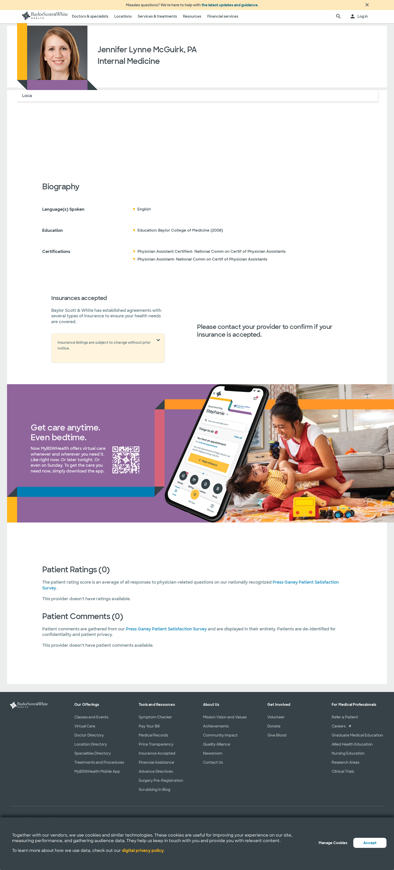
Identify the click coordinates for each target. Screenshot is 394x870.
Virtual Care (84, 729)
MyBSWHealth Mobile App (97, 774)
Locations (123, 19)
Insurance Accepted (157, 756)
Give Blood (276, 738)
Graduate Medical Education (357, 738)
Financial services (222, 19)
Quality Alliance (216, 747)
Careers (339, 729)
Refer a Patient (345, 720)
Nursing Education (348, 756)
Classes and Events (91, 720)
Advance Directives (156, 774)
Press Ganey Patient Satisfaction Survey (167, 632)
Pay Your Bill (149, 729)
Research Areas (345, 765)
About (54, 98)
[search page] (338, 19)
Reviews (100, 98)
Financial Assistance (156, 765)
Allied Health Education (352, 747)
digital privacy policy (143, 850)
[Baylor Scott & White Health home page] (45, 19)
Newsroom (212, 756)
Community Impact (220, 738)
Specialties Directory (92, 756)
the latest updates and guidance (230, 6)
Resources (192, 19)
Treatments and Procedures (99, 765)
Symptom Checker (155, 720)
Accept (369, 843)
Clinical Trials (343, 774)
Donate (273, 729)
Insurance (76, 98)
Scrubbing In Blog (154, 792)
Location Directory (90, 747)
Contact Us (213, 765)
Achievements (216, 729)
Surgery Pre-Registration (161, 783)
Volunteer (276, 720)
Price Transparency (156, 747)
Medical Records (153, 738)
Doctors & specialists (90, 19)
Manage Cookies (333, 843)
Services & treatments (157, 19)
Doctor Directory (89, 738)
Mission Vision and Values (225, 720)
